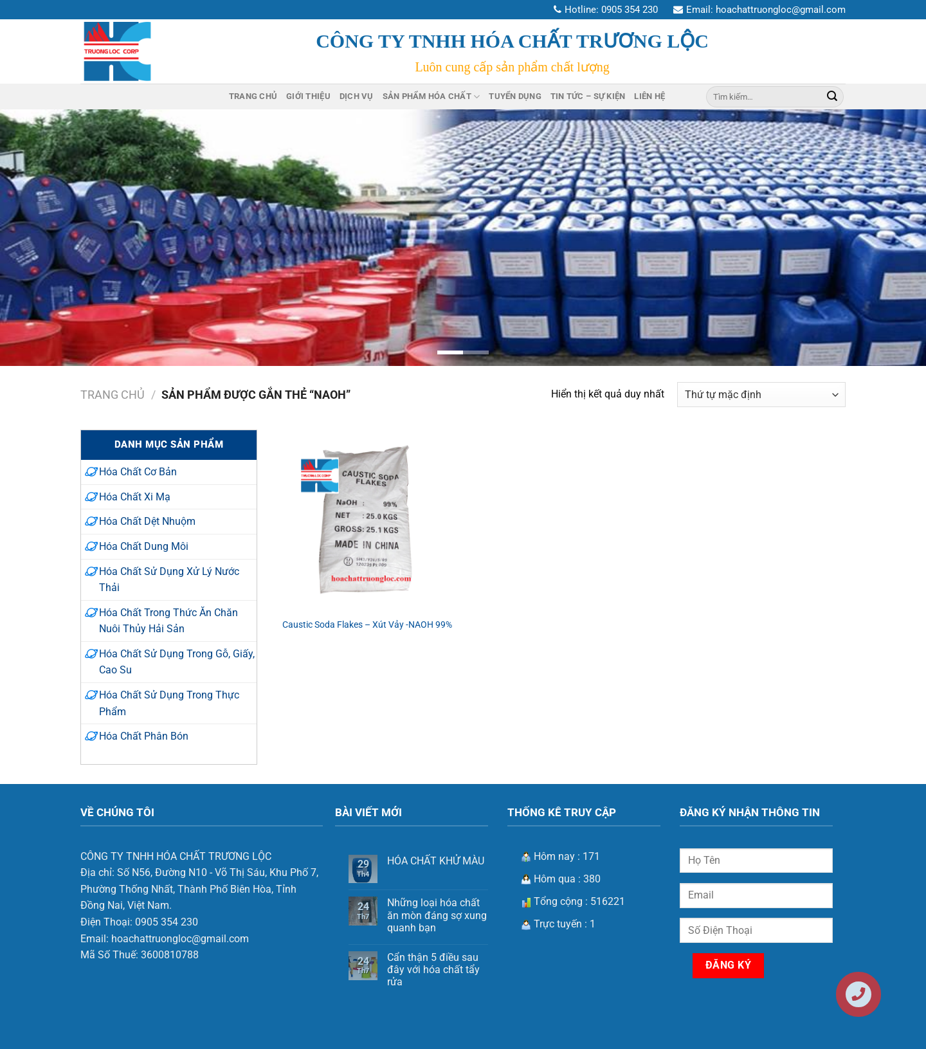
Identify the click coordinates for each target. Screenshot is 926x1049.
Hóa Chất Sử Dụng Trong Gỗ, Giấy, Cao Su (177, 662)
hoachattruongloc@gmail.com (781, 9)
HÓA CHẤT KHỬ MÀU (435, 861)
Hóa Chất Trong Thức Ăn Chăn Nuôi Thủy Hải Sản (168, 621)
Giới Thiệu (308, 96)
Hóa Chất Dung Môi (143, 546)
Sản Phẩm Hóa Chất (431, 97)
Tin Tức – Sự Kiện (587, 96)
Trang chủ (112, 394)
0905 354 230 (629, 9)
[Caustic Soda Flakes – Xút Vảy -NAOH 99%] (367, 520)
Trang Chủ (253, 96)
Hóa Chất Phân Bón (143, 736)
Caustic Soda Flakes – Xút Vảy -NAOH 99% (367, 624)
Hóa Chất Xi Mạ (134, 497)
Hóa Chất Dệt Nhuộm (147, 521)
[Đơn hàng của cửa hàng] (761, 394)
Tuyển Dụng (515, 96)
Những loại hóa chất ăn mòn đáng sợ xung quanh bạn (437, 915)
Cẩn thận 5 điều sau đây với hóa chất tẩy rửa (433, 969)
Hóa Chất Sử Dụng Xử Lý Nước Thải (169, 579)
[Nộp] (832, 96)
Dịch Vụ (357, 96)
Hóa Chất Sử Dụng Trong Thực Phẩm (169, 703)
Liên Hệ (649, 96)
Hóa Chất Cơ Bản (138, 472)
